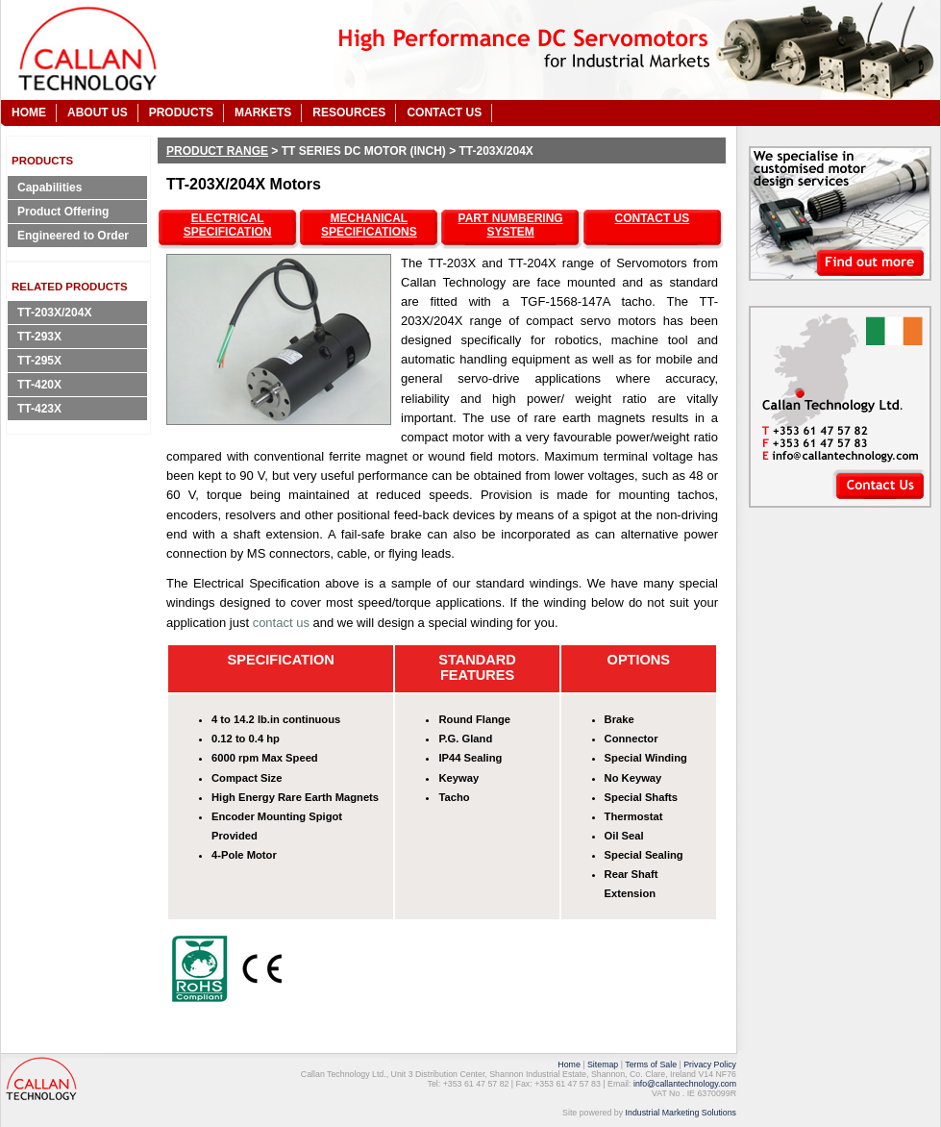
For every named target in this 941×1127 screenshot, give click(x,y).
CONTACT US (444, 112)
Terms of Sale (651, 1064)
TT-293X (39, 336)
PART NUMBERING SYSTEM (510, 225)
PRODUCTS (181, 112)
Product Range (217, 151)
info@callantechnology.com (684, 1084)
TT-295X (39, 360)
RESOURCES (348, 112)
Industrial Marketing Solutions (681, 1112)
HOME (29, 112)
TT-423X (39, 408)
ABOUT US (97, 112)
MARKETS (263, 112)
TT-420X (39, 384)
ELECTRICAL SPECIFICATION (228, 225)
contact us (281, 622)
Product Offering (63, 211)
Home (568, 1064)
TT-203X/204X (54, 312)
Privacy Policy (709, 1064)
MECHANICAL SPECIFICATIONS (369, 225)
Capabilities (49, 187)
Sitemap (602, 1064)
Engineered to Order (73, 235)
